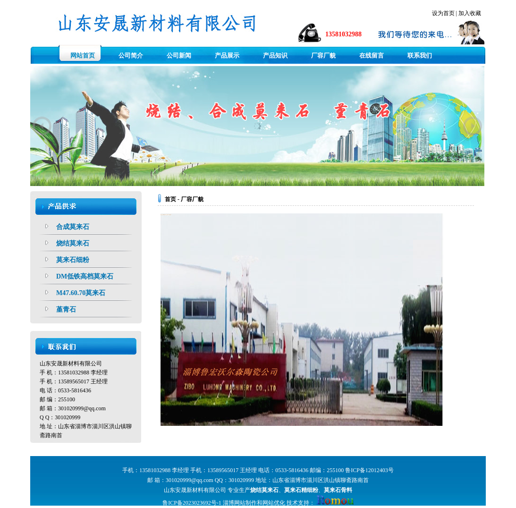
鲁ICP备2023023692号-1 (191, 503)
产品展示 (227, 55)
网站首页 (82, 55)
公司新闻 (179, 55)
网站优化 (273, 503)
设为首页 (443, 13)
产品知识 (275, 55)
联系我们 (419, 55)
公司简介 (130, 55)
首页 (170, 199)
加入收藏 (469, 13)
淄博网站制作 (240, 503)
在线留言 (371, 55)
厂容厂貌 (323, 55)
